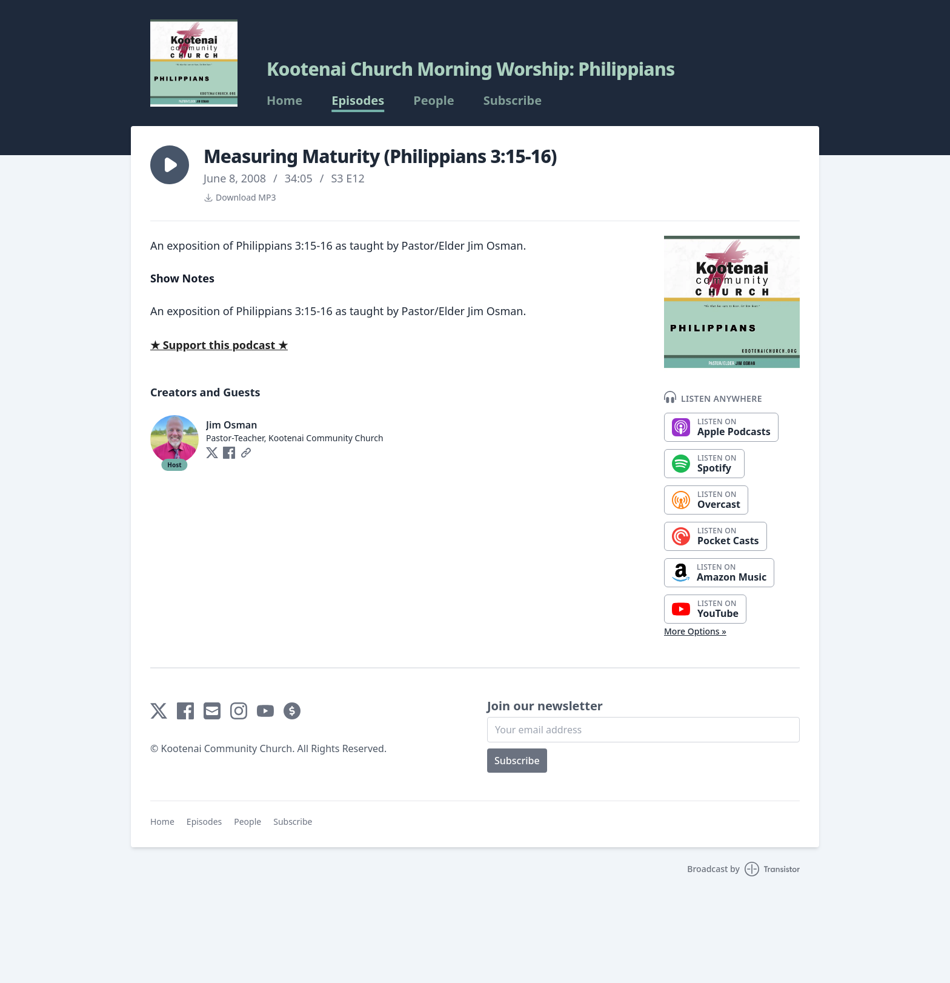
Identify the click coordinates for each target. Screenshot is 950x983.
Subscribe (512, 101)
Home (284, 101)
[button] (169, 164)
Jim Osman (231, 425)
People (433, 101)
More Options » (695, 631)
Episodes (357, 101)
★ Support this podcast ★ (219, 345)
